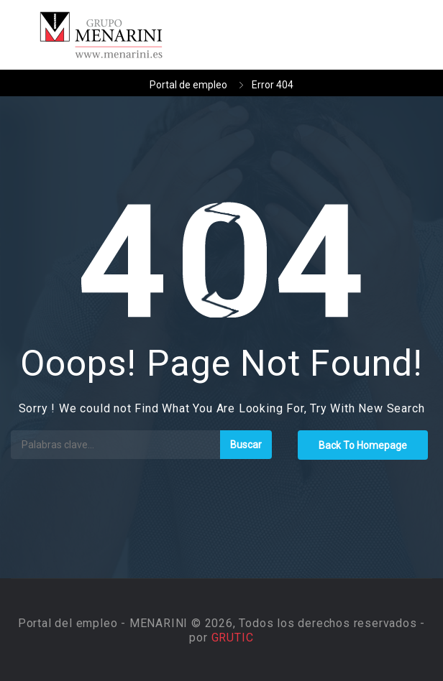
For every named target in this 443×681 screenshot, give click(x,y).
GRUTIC (232, 637)
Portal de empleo (188, 85)
